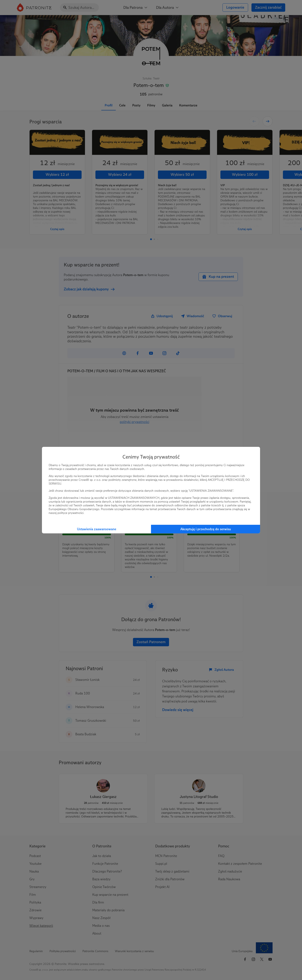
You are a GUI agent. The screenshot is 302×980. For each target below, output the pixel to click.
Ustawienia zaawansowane (96, 529)
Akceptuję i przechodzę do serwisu (205, 529)
